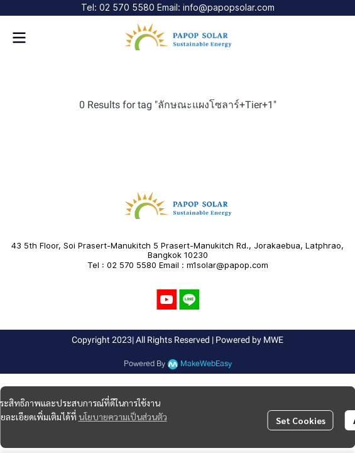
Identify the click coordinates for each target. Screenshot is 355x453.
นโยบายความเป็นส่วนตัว (123, 416)
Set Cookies (300, 420)
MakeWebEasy (206, 364)
